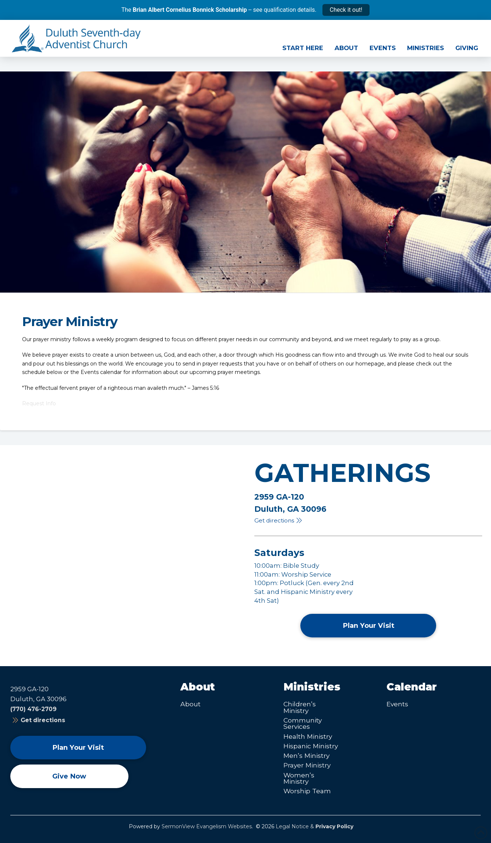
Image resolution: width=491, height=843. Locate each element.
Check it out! (346, 9)
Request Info (39, 403)
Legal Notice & (314, 826)
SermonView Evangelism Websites (207, 826)
